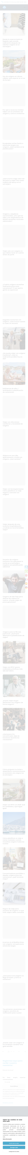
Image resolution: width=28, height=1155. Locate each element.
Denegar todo (14, 1147)
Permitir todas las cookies (14, 1143)
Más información (7, 1139)
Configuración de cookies (14, 1151)
